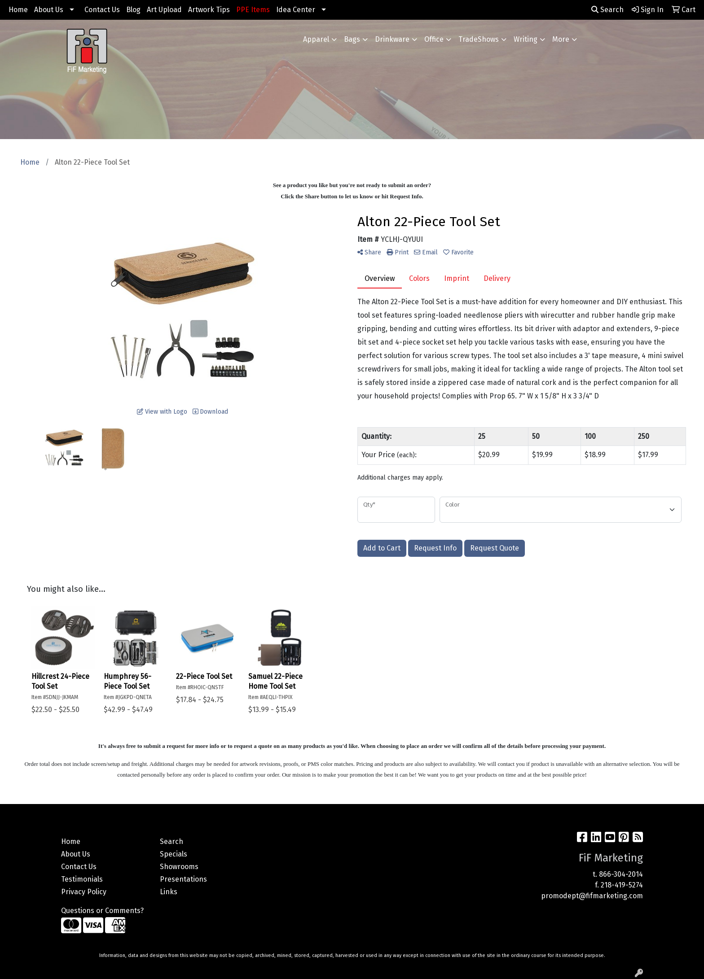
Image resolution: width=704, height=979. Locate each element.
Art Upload (164, 9)
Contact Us (102, 9)
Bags (352, 39)
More (560, 39)
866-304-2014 (621, 874)
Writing (525, 39)
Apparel (316, 39)
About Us (48, 9)
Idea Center (295, 9)
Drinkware (392, 39)
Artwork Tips (209, 9)
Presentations (183, 879)
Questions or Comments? (102, 910)
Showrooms (179, 866)
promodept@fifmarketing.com (592, 896)
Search (607, 9)
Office (434, 39)
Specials (173, 854)
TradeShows (478, 39)
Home (18, 9)
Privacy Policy (83, 891)
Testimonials (82, 879)
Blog (133, 9)
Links (168, 891)
